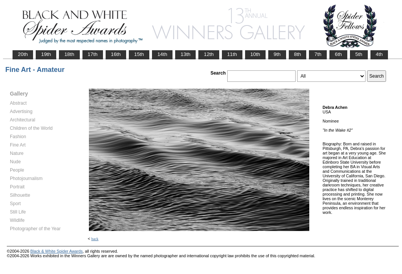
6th (338, 54)
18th (69, 54)
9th (277, 54)
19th (46, 54)
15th (139, 54)
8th (297, 54)
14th (162, 54)
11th (232, 54)
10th (255, 54)
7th (318, 54)
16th (116, 54)
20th (23, 54)
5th (359, 54)
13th (185, 54)
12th (208, 54)
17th (93, 54)
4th (379, 54)
